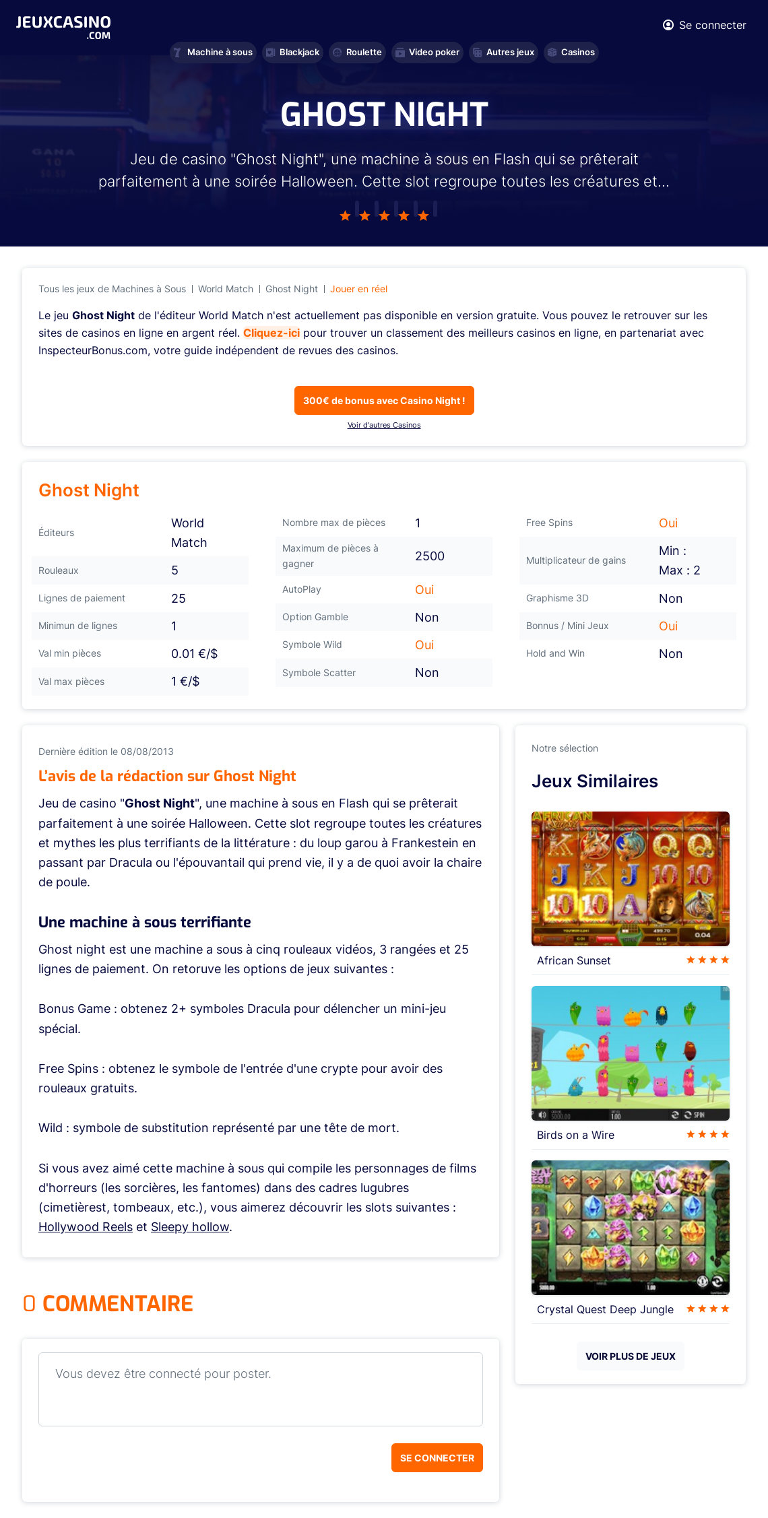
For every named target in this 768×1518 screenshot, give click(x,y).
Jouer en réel (358, 288)
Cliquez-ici (271, 332)
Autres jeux (503, 51)
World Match (225, 288)
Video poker (427, 51)
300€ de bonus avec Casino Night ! (384, 400)
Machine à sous (213, 51)
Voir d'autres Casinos (384, 425)
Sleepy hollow (190, 1227)
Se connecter (437, 1457)
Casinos (571, 51)
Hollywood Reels (85, 1227)
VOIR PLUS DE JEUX (630, 1356)
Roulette (357, 51)
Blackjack (292, 51)
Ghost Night (291, 288)
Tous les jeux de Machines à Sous (112, 288)
